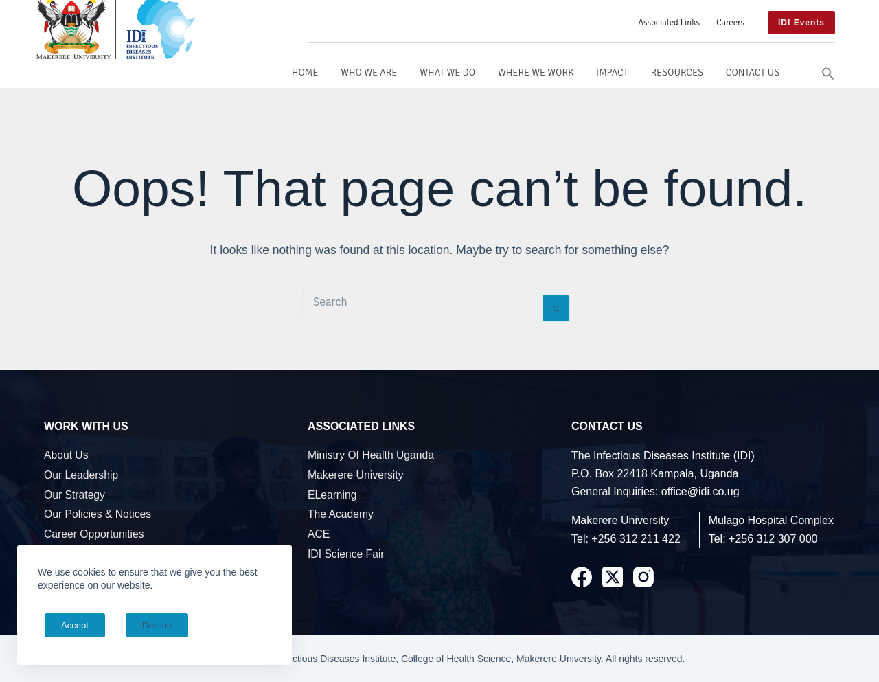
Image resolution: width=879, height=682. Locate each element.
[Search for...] (419, 301)
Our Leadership (81, 475)
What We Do (447, 72)
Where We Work (535, 72)
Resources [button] (676, 72)
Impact (612, 72)
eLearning (332, 495)
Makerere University (355, 475)
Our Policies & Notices (97, 514)
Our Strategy (74, 495)
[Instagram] (643, 577)
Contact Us (752, 72)
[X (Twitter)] (612, 577)
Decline (138, 625)
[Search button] (556, 308)
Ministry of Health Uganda (371, 455)
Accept (68, 625)
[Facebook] (581, 577)
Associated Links (669, 22)
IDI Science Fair (346, 554)
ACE (319, 534)
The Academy (341, 514)
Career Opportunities (94, 534)
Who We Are (369, 72)
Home (305, 72)
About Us (66, 455)
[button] (828, 72)
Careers (730, 22)
